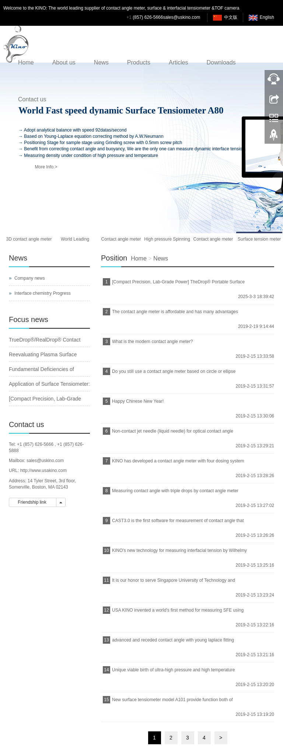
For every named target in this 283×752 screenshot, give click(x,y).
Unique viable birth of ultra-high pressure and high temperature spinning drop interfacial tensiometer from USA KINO (172, 672)
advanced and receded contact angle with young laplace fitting (173, 640)
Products (138, 62)
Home (26, 62)
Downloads (220, 62)
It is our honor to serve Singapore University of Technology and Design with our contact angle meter (172, 583)
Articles (178, 62)
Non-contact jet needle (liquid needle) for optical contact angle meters (171, 433)
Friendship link (32, 502)
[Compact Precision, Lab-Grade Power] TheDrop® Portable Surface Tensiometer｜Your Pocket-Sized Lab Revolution (177, 284)
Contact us (32, 99)
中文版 (230, 17)
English (267, 17)
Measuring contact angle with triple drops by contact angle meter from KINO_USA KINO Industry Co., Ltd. (174, 493)
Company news (29, 278)
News (101, 62)
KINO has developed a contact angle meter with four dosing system (178, 461)
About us (64, 62)
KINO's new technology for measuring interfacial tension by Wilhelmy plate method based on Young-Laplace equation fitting (178, 553)
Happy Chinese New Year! (138, 401)
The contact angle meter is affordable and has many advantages (175, 311)
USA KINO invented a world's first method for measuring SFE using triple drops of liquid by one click (177, 613)
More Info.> (46, 166)
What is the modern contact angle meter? (152, 341)
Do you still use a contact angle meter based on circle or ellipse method (173, 374)
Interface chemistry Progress (42, 293)
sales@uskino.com (181, 17)
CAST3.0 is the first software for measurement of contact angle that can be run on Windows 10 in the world (177, 523)
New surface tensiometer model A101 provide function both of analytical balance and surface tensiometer (171, 702)
